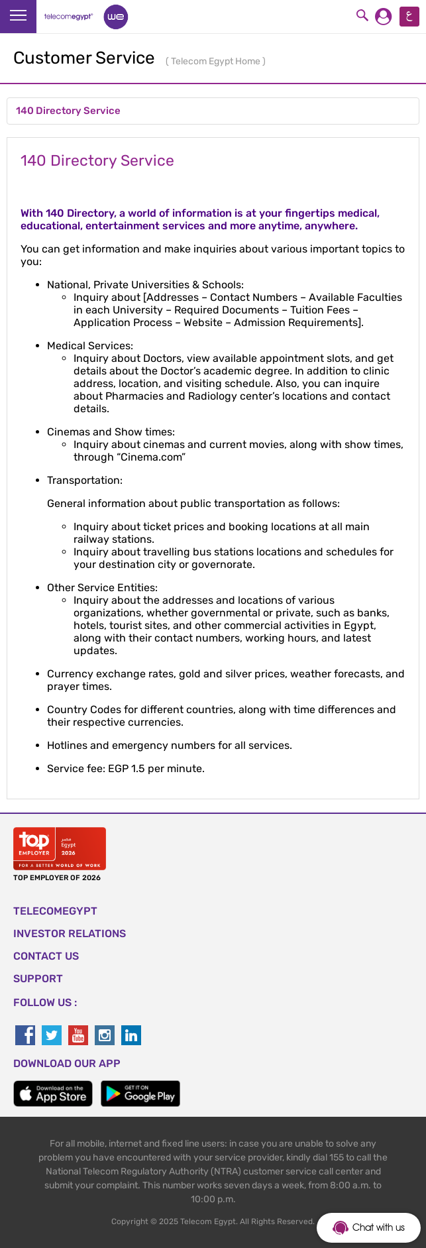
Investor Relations (69, 933)
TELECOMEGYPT (55, 911)
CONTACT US (46, 956)
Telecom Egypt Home (216, 61)
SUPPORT (38, 978)
